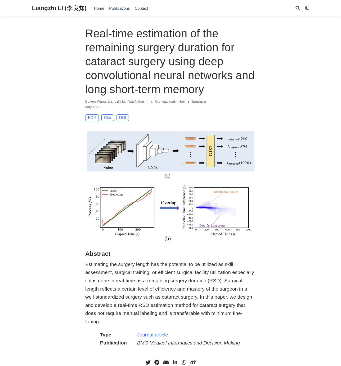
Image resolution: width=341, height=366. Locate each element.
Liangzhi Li (116, 101)
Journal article (152, 334)
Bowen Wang (95, 101)
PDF (92, 117)
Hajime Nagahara (192, 101)
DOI (122, 117)
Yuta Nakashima (140, 101)
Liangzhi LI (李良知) (59, 8)
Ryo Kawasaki (165, 101)
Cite (107, 117)
